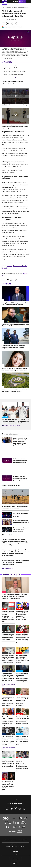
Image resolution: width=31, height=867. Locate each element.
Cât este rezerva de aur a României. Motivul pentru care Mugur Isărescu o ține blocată (22, 659)
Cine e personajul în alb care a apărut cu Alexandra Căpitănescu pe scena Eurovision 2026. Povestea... (8, 740)
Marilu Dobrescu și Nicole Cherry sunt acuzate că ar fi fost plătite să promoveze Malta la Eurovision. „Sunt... (8, 785)
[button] (15, 65)
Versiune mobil (15, 859)
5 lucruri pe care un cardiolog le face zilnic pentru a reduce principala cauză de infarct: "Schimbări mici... (22, 740)
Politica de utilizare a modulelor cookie (15, 846)
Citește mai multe (6, 568)
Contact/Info (15, 854)
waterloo (19, 266)
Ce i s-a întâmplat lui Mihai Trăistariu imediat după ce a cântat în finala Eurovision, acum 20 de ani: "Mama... (8, 701)
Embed (5, 105)
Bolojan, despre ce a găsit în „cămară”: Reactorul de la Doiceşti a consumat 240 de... (15, 390)
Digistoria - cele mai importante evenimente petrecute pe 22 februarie (20, 478)
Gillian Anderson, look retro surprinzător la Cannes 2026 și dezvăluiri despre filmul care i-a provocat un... (22, 701)
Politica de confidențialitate (20, 840)
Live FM (15, 1)
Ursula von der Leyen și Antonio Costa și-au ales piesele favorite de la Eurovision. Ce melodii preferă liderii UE (20, 441)
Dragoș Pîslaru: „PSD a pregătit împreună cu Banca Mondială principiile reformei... (14, 303)
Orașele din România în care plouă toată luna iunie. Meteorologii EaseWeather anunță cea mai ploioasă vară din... (8, 616)
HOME (3, 7)
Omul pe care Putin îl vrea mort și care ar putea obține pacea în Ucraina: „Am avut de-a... (15, 325)
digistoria (4, 268)
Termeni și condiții (8, 840)
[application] (15, 96)
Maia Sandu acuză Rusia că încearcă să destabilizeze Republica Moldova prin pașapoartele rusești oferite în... (7, 721)
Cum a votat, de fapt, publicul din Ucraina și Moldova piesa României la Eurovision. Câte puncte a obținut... (22, 615)
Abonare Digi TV (15, 844)
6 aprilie (24, 266)
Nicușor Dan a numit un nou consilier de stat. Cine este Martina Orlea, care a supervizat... (15, 369)
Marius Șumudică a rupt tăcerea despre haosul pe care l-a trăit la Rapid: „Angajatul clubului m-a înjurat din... (22, 638)
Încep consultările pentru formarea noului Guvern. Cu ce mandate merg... (21, 522)
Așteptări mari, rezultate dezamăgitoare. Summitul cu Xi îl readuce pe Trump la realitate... (14, 347)
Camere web (15, 851)
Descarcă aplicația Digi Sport (11, 425)
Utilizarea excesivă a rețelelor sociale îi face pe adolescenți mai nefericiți (8, 636)
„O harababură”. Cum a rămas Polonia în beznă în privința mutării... (15, 507)
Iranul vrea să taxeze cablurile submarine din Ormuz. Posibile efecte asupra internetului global (15, 562)
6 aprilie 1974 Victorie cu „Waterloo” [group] (13, 74)
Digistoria (8, 7)
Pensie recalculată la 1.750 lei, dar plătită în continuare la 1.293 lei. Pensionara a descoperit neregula (22, 720)
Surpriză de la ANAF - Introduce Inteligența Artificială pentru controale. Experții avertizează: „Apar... (8, 659)
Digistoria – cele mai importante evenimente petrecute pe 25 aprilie (20, 460)
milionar (9, 266)
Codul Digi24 (15, 849)
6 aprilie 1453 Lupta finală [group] (10, 68)
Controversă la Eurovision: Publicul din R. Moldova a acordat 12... (20, 514)
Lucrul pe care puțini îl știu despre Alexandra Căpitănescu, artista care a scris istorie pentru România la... (22, 678)
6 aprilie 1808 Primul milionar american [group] (14, 71)
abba (14, 266)
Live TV (21, 1)
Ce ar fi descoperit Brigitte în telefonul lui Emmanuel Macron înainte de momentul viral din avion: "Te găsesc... (8, 678)
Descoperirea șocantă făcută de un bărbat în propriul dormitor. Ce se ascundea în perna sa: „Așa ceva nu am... (8, 763)
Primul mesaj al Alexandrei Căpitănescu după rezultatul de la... (21, 529)
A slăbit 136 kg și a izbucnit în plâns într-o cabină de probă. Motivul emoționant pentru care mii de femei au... (15, 596)
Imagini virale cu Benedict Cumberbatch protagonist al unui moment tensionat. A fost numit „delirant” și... (22, 765)
